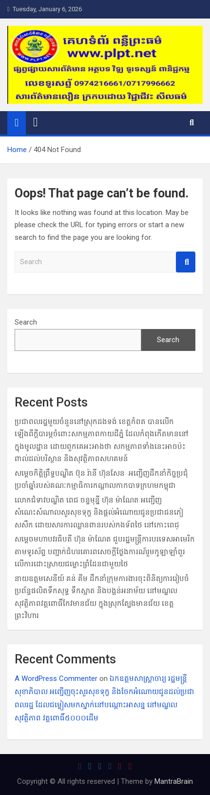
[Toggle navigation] (35, 122)
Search (185, 262)
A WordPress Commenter (56, 678)
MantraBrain (173, 781)
